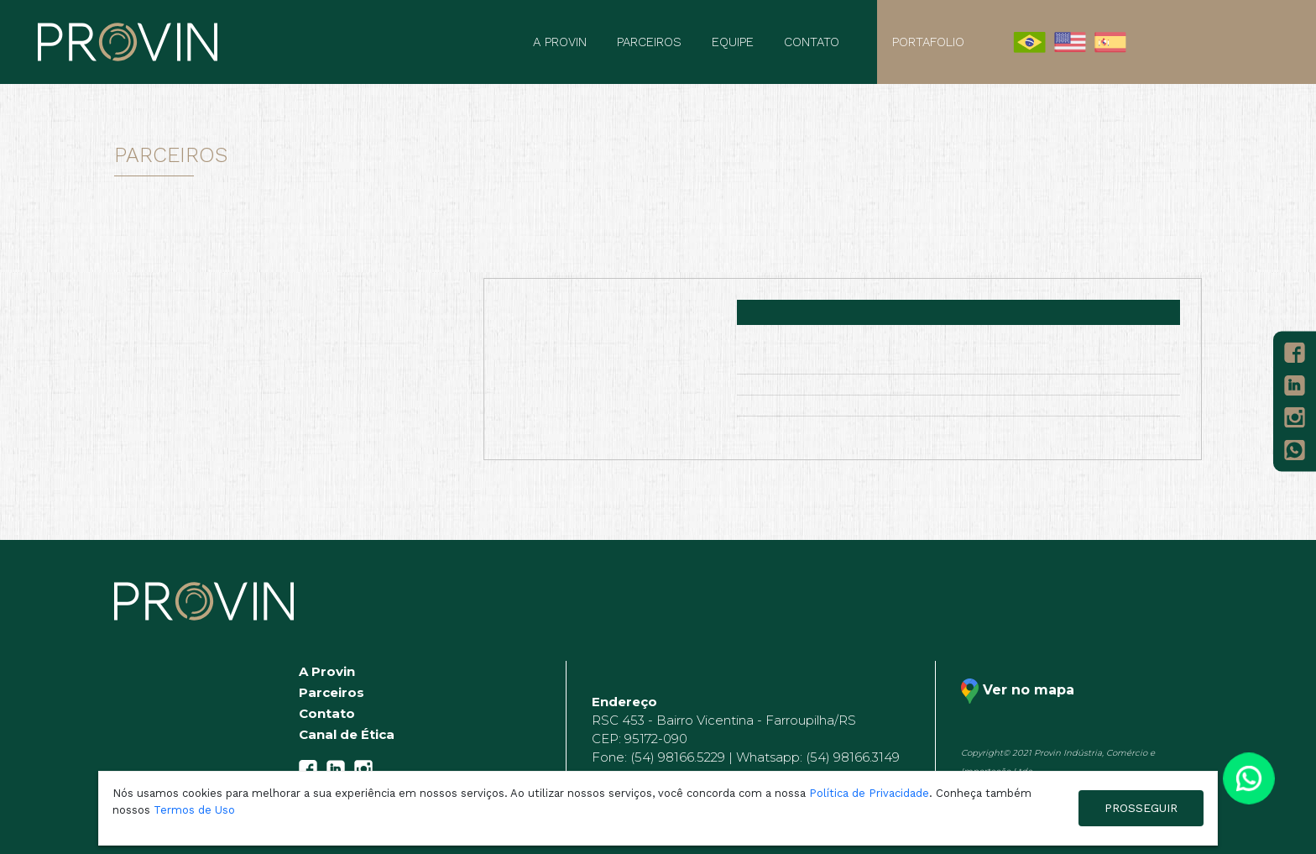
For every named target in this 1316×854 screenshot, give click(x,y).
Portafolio (928, 42)
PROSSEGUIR (1141, 808)
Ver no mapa (1017, 691)
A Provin (560, 42)
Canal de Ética (346, 734)
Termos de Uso (194, 810)
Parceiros (649, 42)
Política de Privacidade (869, 793)
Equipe (733, 42)
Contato (811, 42)
